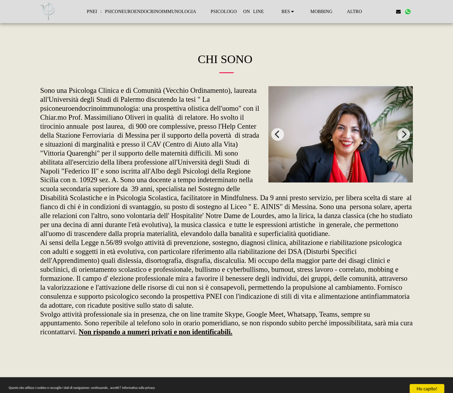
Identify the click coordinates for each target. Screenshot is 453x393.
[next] (403, 134)
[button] (288, 11)
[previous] (277, 134)
